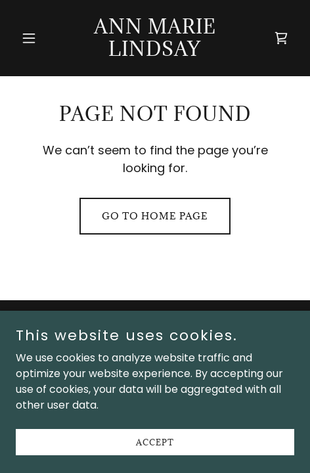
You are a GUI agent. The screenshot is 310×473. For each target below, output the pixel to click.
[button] (37, 38)
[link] (155, 52)
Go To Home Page (155, 216)
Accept (155, 450)
